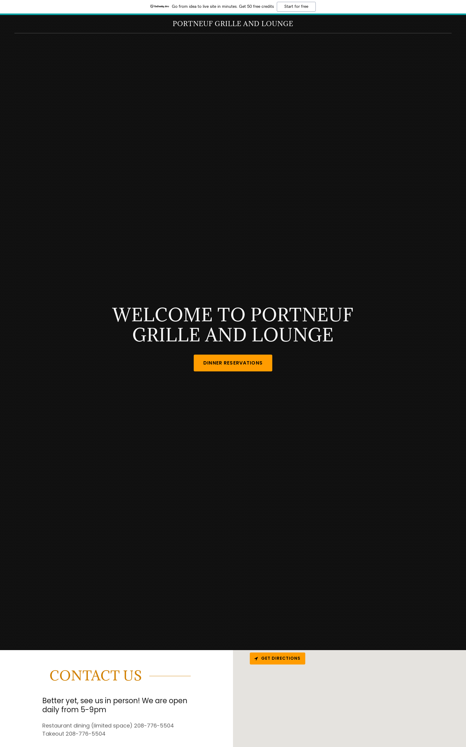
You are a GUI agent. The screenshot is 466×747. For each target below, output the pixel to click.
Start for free (296, 6)
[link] (233, 24)
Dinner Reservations (233, 362)
